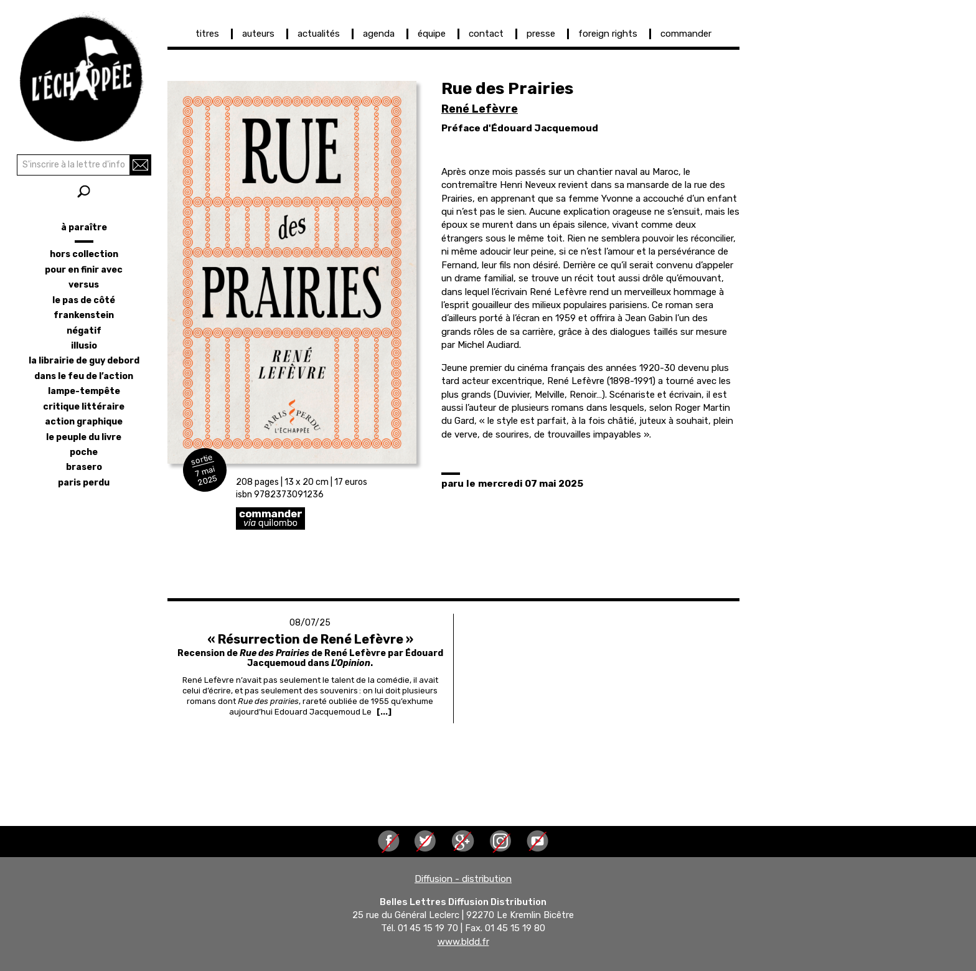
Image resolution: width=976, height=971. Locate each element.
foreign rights (607, 33)
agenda (379, 33)
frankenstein (84, 315)
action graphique (84, 421)
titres (207, 33)
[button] (291, 272)
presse (541, 33)
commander (685, 33)
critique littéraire (83, 406)
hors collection (84, 254)
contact (486, 33)
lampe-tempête (84, 391)
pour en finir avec (84, 270)
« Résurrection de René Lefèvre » (310, 639)
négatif (84, 331)
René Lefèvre (479, 109)
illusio (84, 345)
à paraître (84, 227)
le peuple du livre (83, 437)
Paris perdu (84, 482)
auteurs (258, 33)
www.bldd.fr (463, 941)
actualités (319, 33)
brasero (84, 467)
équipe (432, 33)
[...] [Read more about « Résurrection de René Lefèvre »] (384, 711)
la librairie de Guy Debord (84, 360)
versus (83, 284)
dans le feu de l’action (83, 376)
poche (84, 452)
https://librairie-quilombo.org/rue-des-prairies (360, 518)
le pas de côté (83, 300)
